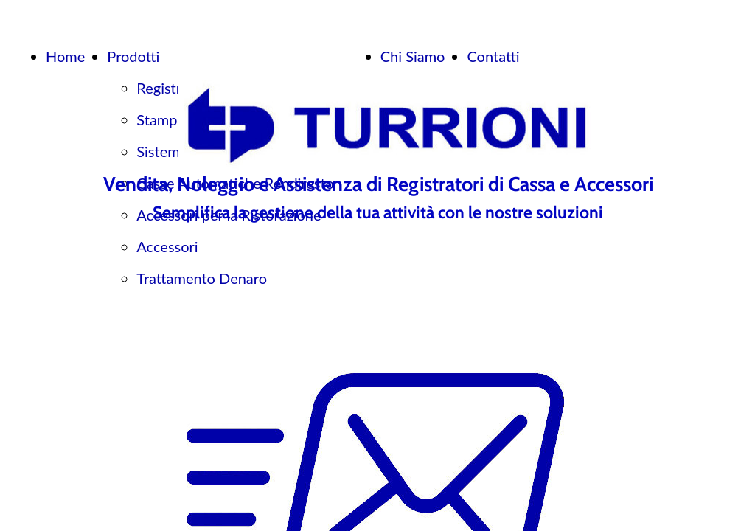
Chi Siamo (412, 56)
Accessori (167, 246)
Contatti (493, 56)
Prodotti (133, 56)
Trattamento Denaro (201, 278)
